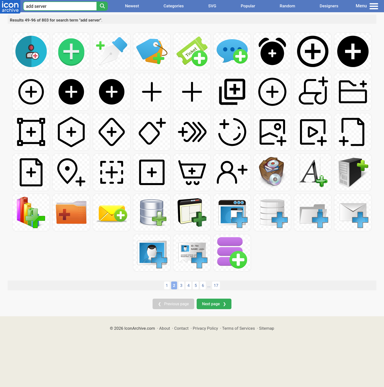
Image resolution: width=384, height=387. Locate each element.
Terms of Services (238, 328)
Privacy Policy (205, 328)
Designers (329, 5)
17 (216, 285)
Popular (248, 5)
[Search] (102, 6)
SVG (212, 5)
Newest (132, 5)
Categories (174, 5)
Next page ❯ (214, 304)
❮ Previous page (173, 304)
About (164, 328)
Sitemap (266, 328)
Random (287, 5)
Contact (181, 328)
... (208, 285)
